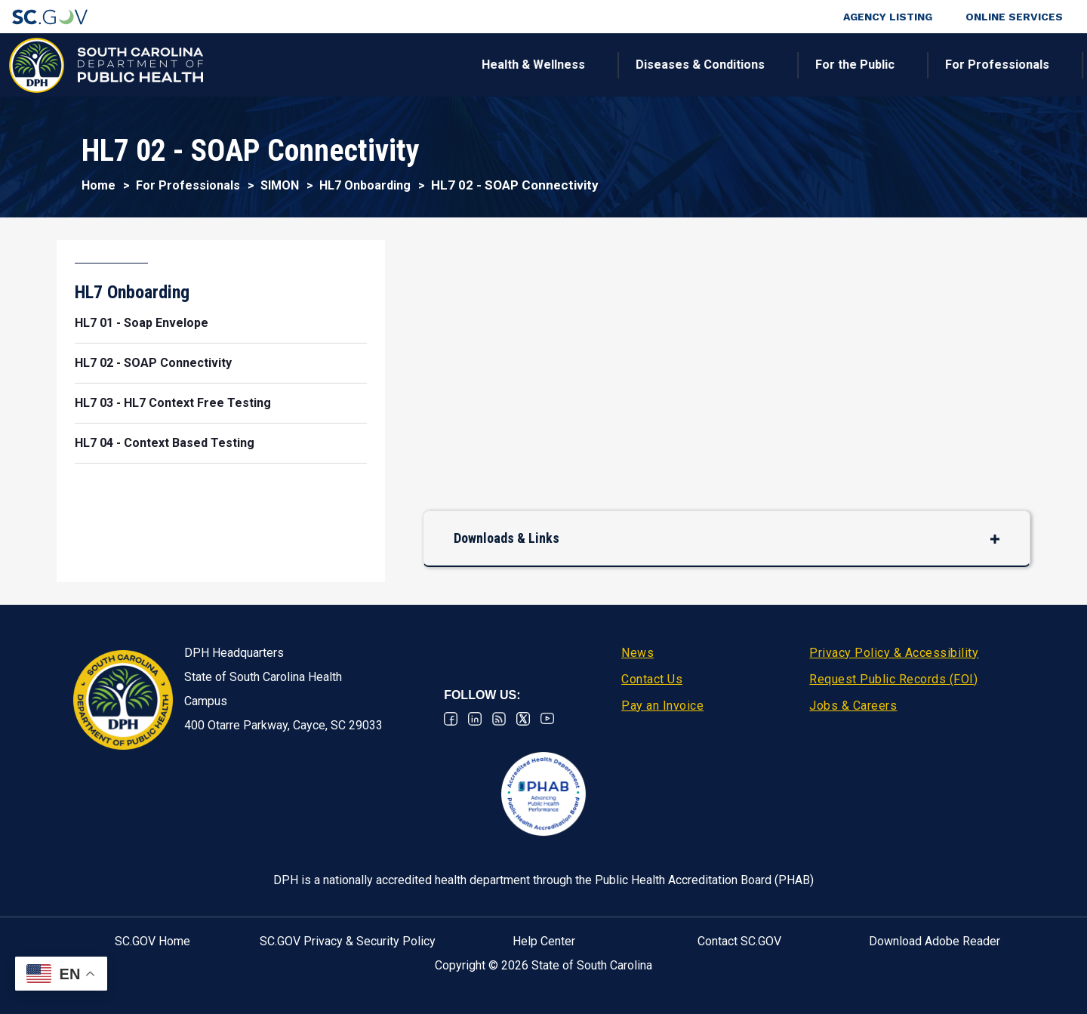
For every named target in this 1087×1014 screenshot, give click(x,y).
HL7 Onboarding (365, 185)
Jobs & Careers (853, 705)
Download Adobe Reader (934, 941)
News (637, 653)
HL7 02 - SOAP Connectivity (153, 363)
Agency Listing (887, 17)
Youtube (547, 719)
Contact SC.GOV (739, 941)
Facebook (450, 719)
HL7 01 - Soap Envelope (141, 323)
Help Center (544, 941)
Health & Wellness (277, 64)
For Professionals (741, 64)
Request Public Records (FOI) (893, 679)
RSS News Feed (499, 719)
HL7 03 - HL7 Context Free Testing (173, 403)
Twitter (523, 719)
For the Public (599, 64)
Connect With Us (976, 64)
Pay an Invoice (662, 705)
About (861, 64)
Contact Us (651, 679)
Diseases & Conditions (444, 64)
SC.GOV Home (152, 941)
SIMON (279, 185)
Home (98, 185)
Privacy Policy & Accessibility (893, 653)
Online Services (1014, 17)
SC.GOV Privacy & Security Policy (348, 941)
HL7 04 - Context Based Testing (164, 443)
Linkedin (475, 719)
